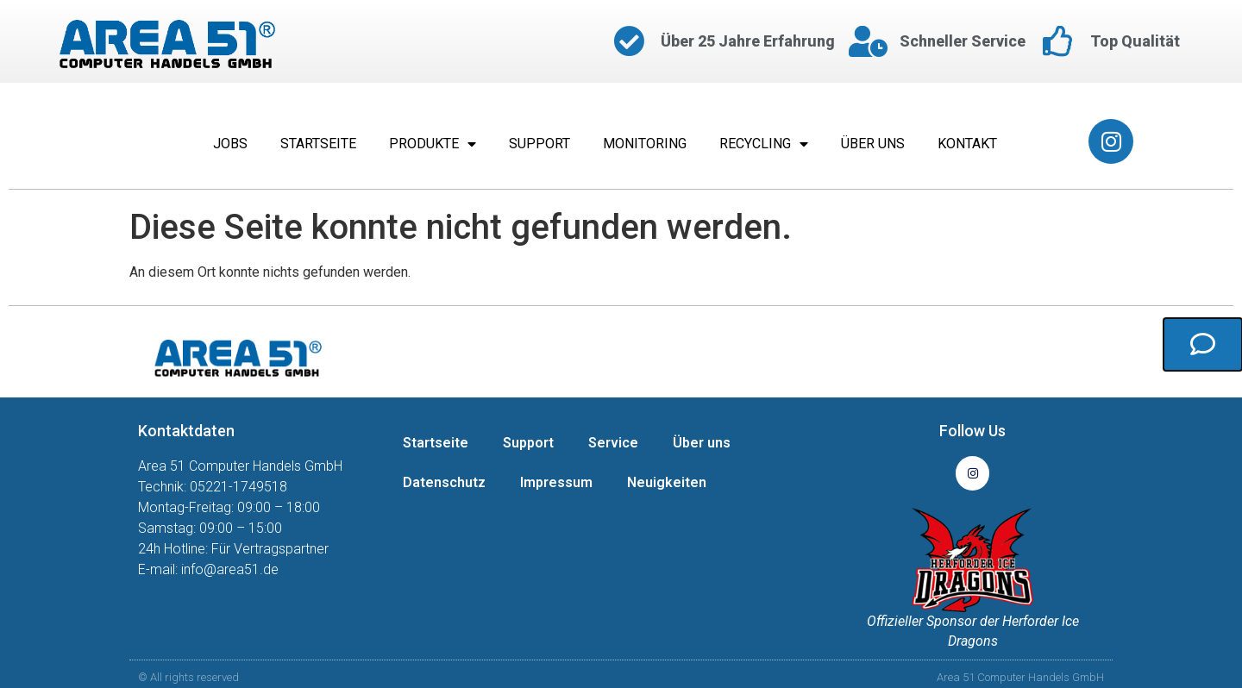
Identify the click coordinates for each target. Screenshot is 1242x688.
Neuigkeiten (666, 482)
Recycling (763, 144)
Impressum (556, 482)
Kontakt (967, 143)
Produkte (432, 144)
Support (539, 143)
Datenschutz (444, 482)
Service (613, 443)
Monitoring (645, 143)
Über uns (873, 143)
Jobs (230, 143)
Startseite (318, 143)
